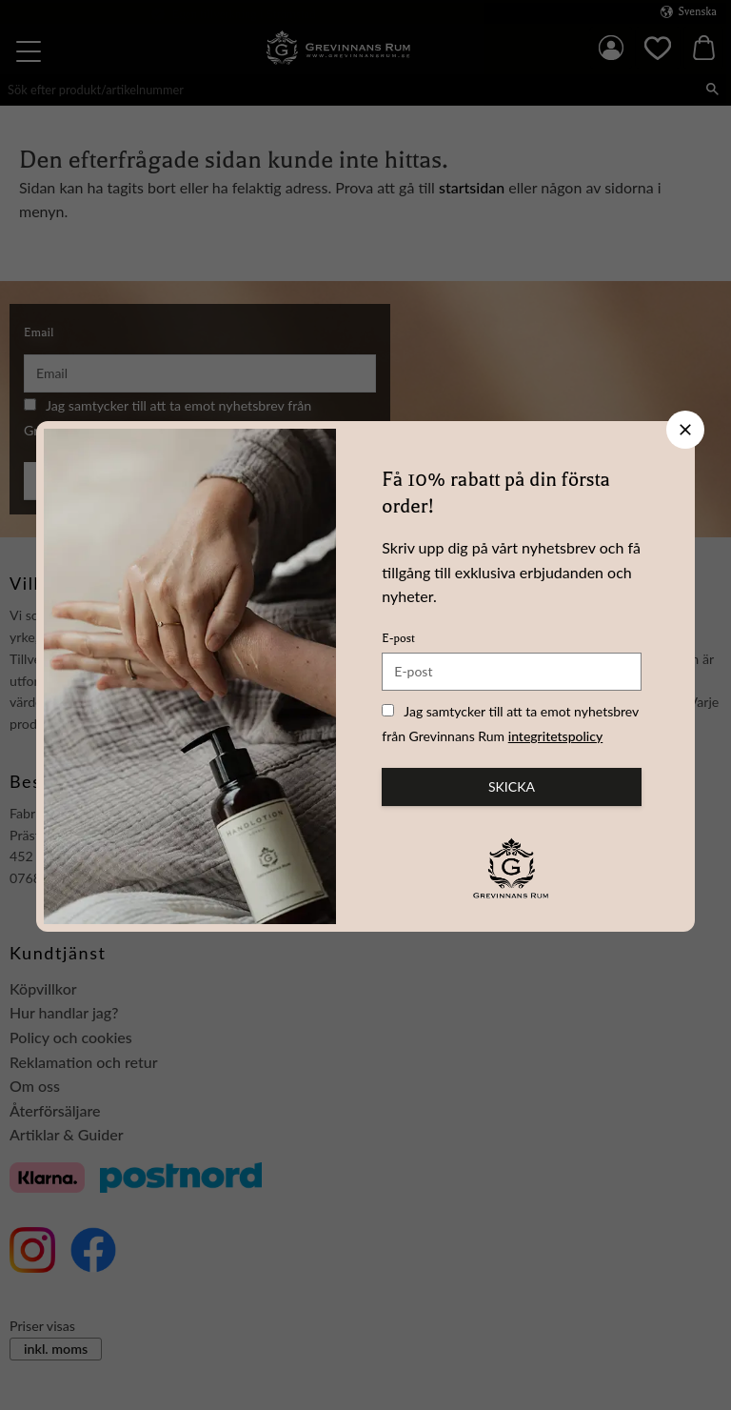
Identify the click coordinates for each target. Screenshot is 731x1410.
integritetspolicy (555, 736)
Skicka (511, 786)
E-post (398, 638)
